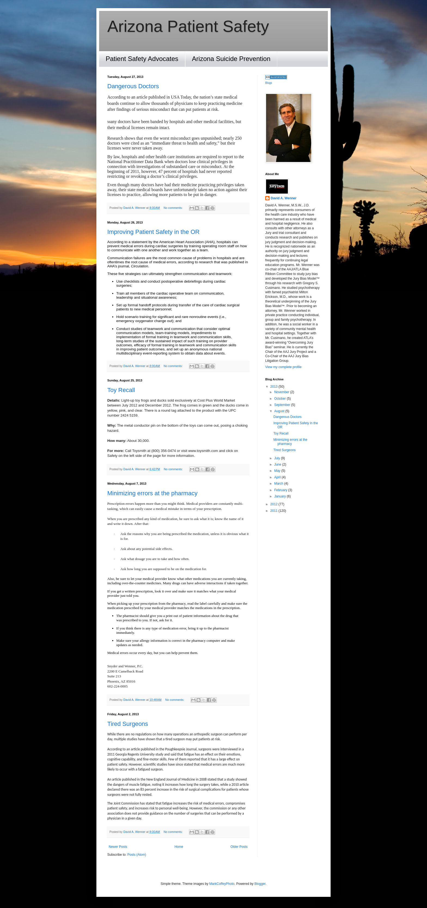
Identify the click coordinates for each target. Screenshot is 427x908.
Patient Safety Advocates (142, 58)
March (279, 483)
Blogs (268, 82)
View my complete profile (283, 367)
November (282, 392)
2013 (274, 387)
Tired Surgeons (127, 723)
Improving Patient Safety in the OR (153, 231)
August (279, 411)
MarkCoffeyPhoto (221, 884)
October (280, 399)
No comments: (174, 207)
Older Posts (239, 847)
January (280, 496)
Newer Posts (118, 847)
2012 (274, 504)
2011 (274, 511)
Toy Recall (121, 390)
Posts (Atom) (136, 855)
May (277, 471)
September (282, 405)
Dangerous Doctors (133, 86)
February (281, 490)
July (277, 458)
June (278, 464)
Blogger (260, 884)
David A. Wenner (284, 198)
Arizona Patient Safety (188, 26)
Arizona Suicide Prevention (231, 58)
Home (179, 847)
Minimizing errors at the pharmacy (152, 493)
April (278, 477)
